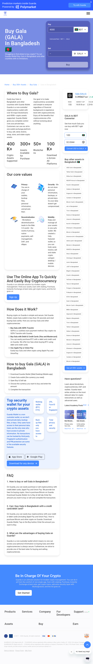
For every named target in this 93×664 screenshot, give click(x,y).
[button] (88, 13)
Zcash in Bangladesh (72, 275)
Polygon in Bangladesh (73, 288)
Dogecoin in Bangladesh (73, 193)
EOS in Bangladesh (72, 297)
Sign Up (13, 297)
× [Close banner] (91, 2)
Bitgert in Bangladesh (72, 271)
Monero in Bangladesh (73, 245)
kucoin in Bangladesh (73, 223)
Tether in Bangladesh (72, 327)
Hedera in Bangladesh (73, 189)
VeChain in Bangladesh (73, 279)
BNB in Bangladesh (72, 309)
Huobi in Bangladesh (72, 185)
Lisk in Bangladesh (72, 262)
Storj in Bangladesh (72, 254)
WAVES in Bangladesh (73, 249)
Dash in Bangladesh (72, 301)
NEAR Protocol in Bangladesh (75, 180)
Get (49, 48)
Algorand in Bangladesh (73, 314)
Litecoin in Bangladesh (73, 219)
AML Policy (28, 650)
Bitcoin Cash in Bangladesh (74, 202)
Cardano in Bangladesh (73, 198)
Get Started (23, 593)
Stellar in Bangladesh (72, 331)
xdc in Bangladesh (72, 206)
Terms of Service (9, 650)
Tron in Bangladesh (72, 210)
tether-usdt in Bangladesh (74, 241)
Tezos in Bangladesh (72, 284)
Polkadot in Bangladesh (73, 292)
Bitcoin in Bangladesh (73, 232)
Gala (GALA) (80, 94)
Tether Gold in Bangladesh (74, 172)
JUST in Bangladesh (72, 266)
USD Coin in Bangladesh (73, 167)
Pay (49, 24)
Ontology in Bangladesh (73, 258)
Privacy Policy (19, 650)
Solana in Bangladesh (73, 215)
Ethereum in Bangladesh (73, 228)
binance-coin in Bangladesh (74, 236)
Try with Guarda (79, 5)
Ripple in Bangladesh (72, 318)
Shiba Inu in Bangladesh (73, 176)
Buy (68, 64)
